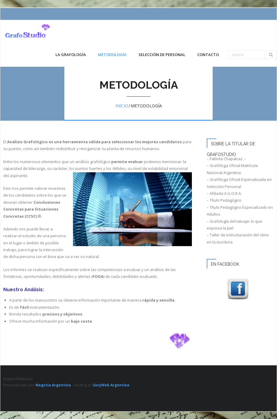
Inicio (121, 106)
